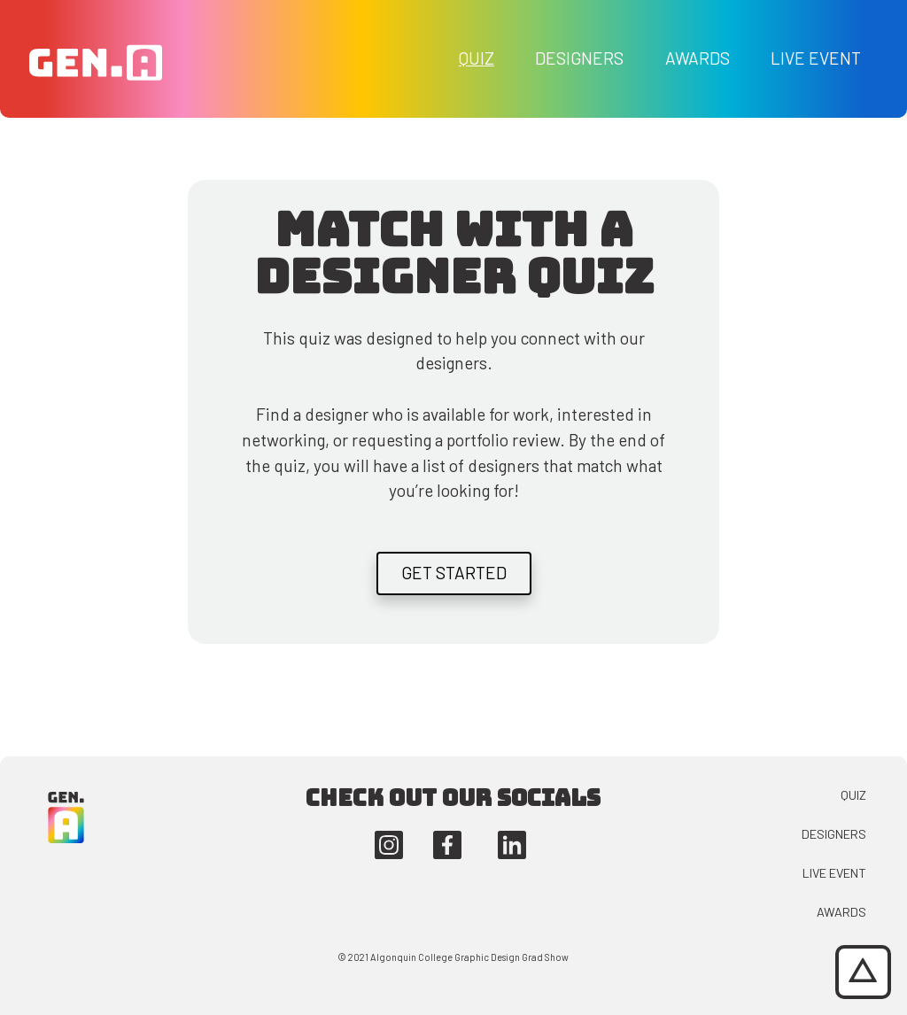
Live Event (816, 58)
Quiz (476, 58)
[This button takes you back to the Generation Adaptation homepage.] (66, 815)
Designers (579, 58)
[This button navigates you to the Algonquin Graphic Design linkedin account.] (512, 843)
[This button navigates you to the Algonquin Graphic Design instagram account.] (389, 843)
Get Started (454, 572)
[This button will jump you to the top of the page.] (863, 972)
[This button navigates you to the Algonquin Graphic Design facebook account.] (447, 843)
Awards (697, 58)
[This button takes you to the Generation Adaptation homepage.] (95, 58)
